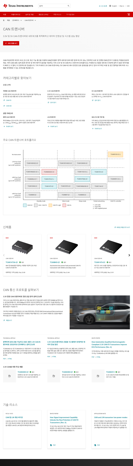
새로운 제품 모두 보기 (122, 227)
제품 (8, 20)
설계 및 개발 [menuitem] (29, 14)
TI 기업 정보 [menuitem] (70, 14)
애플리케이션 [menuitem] (15, 14)
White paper (66, 436)
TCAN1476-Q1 (111, 255)
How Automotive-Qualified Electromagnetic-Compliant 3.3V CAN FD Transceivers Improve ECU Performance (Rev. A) (109, 351)
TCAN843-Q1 (66, 255)
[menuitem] (129, 14)
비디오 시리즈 (22, 436)
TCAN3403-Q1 (23, 379)
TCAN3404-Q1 (67, 379)
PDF (4, 366)
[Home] (18, 6)
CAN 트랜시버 (29, 20)
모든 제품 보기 (11, 43)
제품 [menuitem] (4, 14)
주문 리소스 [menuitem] (57, 14)
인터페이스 (15, 20)
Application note (111, 436)
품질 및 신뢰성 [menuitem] (43, 14)
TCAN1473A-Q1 (22, 255)
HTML (10, 366)
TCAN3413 (110, 379)
